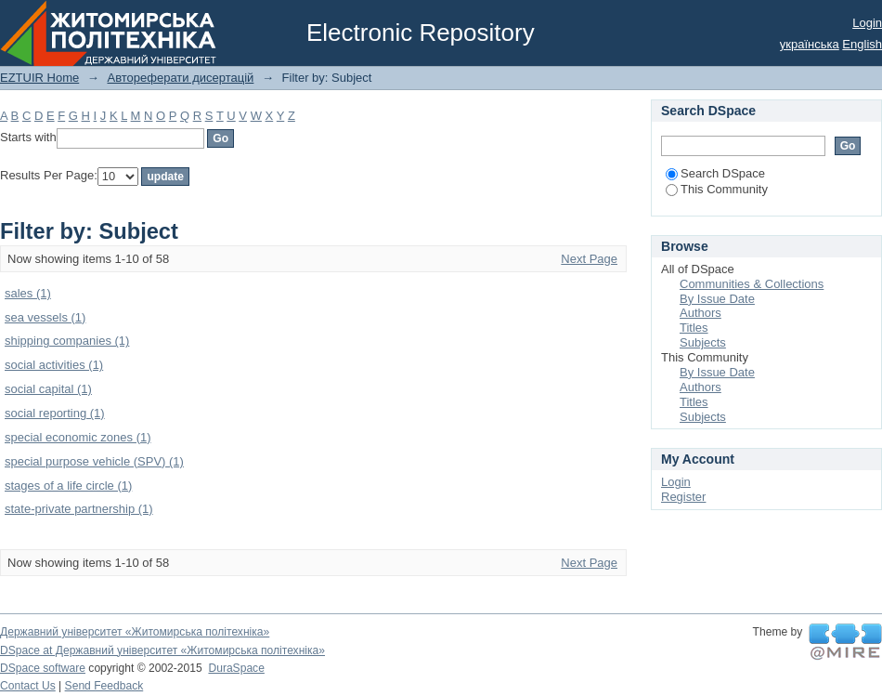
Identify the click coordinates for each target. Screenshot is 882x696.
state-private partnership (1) (79, 509)
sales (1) (28, 293)
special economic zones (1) (78, 437)
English (862, 44)
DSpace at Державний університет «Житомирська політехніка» (162, 650)
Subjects (703, 342)
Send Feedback (104, 685)
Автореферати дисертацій (180, 78)
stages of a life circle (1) (68, 485)
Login (867, 23)
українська (809, 44)
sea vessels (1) (45, 317)
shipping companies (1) (67, 341)
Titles (694, 328)
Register (683, 497)
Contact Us (28, 685)
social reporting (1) (55, 413)
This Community (717, 189)
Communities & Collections (752, 284)
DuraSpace (236, 668)
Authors (700, 313)
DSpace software (42, 668)
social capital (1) (48, 389)
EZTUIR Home (39, 78)
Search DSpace (715, 173)
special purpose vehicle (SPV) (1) (94, 461)
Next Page (589, 259)
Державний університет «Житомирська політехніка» (134, 631)
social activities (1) (54, 365)
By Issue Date (717, 299)
